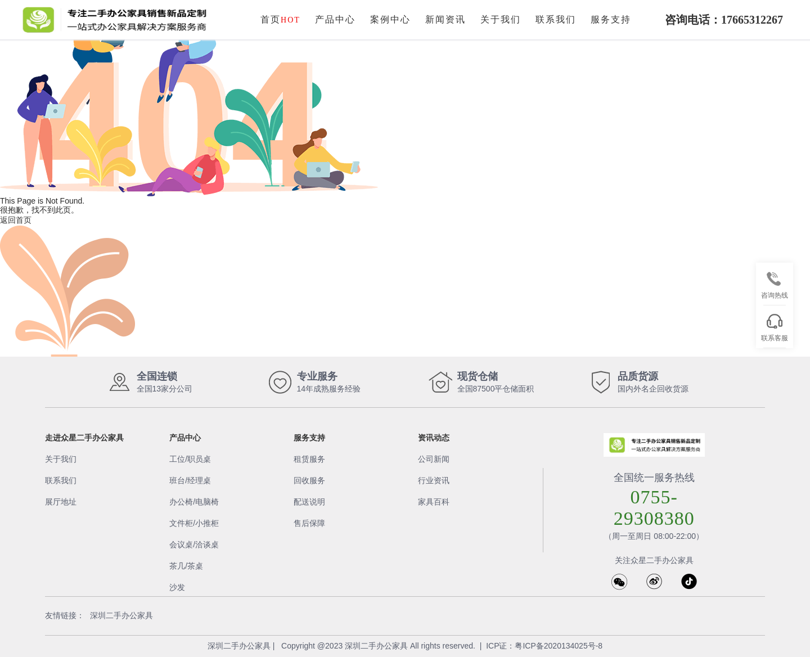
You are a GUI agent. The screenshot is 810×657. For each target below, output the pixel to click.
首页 (280, 19)
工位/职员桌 (190, 459)
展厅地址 (60, 501)
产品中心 (335, 19)
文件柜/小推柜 (194, 523)
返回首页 (16, 219)
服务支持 (611, 19)
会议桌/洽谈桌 (194, 544)
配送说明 (309, 501)
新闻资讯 (445, 19)
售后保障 (309, 523)
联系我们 (556, 19)
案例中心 (390, 19)
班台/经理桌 (190, 480)
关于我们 (500, 19)
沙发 (177, 587)
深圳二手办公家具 (121, 615)
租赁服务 (309, 459)
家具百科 (433, 501)
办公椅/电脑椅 (194, 501)
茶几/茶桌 (186, 565)
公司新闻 (433, 459)
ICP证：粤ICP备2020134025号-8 (544, 645)
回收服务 (309, 480)
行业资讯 (433, 480)
